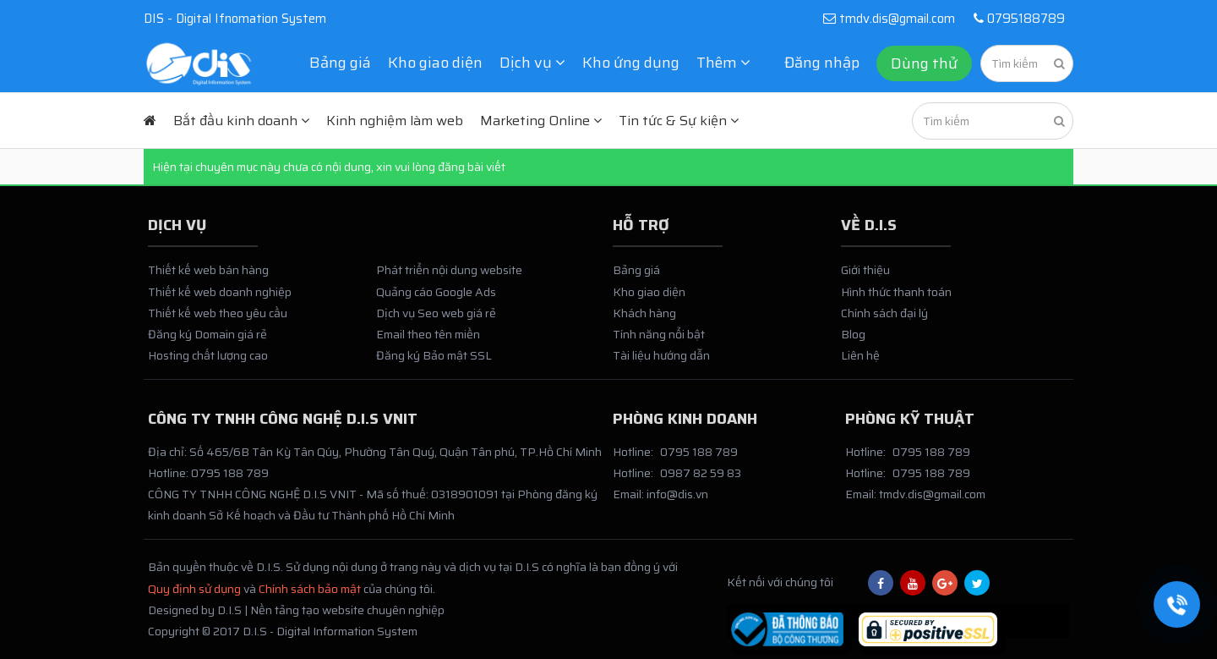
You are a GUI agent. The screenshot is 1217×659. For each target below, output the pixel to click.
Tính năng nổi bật (659, 334)
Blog (853, 334)
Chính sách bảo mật (310, 588)
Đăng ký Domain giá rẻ (207, 334)
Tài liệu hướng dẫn (661, 355)
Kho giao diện (435, 62)
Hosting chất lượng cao (208, 355)
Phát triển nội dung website (449, 270)
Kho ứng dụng (630, 62)
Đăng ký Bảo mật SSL (434, 355)
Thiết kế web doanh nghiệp (220, 292)
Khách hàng (644, 313)
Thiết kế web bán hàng (208, 270)
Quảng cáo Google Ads (436, 292)
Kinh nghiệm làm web (394, 120)
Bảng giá (340, 62)
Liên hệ (860, 355)
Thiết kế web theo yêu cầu (217, 313)
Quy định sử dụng (194, 588)
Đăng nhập (822, 62)
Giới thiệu (865, 270)
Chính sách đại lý (884, 313)
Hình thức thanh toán (896, 292)
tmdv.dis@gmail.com (888, 18)
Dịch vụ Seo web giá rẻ (436, 313)
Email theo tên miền (428, 334)
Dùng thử (924, 63)
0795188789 (1016, 18)
